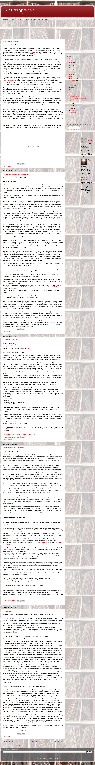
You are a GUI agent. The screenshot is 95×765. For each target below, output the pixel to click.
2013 (70, 67)
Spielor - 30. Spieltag (90, 140)
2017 (70, 60)
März (72, 110)
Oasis (28, 348)
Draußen (9, 439)
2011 (70, 72)
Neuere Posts (8, 741)
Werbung (60, 542)
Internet (14, 603)
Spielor (69, 40)
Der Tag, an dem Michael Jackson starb (16, 174)
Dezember (73, 78)
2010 (70, 74)
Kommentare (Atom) (14, 745)
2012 (70, 69)
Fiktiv (8, 736)
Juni (72, 103)
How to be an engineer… (11, 41)
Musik (8, 331)
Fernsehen (44, 542)
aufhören (7, 429)
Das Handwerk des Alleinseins (13, 448)
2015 (70, 62)
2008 (70, 117)
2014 (70, 65)
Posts (70, 126)
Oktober (73, 83)
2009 (70, 76)
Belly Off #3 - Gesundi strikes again (85, 179)
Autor (12, 19)
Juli (72, 89)
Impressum (20, 19)
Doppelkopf (6, 524)
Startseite (5, 19)
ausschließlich (53, 287)
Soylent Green (71, 52)
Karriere (9, 166)
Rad (45, 89)
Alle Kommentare (73, 129)
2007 (70, 120)
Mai (72, 105)
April (72, 108)
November (73, 80)
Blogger (57, 758)
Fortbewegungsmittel (9, 80)
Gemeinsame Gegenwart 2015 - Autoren (37, 19)
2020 (70, 58)
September (74, 85)
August (73, 87)
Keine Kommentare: (9, 163)
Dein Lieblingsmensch (19, 10)
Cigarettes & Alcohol (10, 339)
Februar (73, 112)
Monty (32, 512)
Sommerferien (8, 611)
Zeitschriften (6, 544)
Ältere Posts (59, 741)
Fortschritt (70, 46)
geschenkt (31, 52)
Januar (72, 115)
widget (35, 29)
